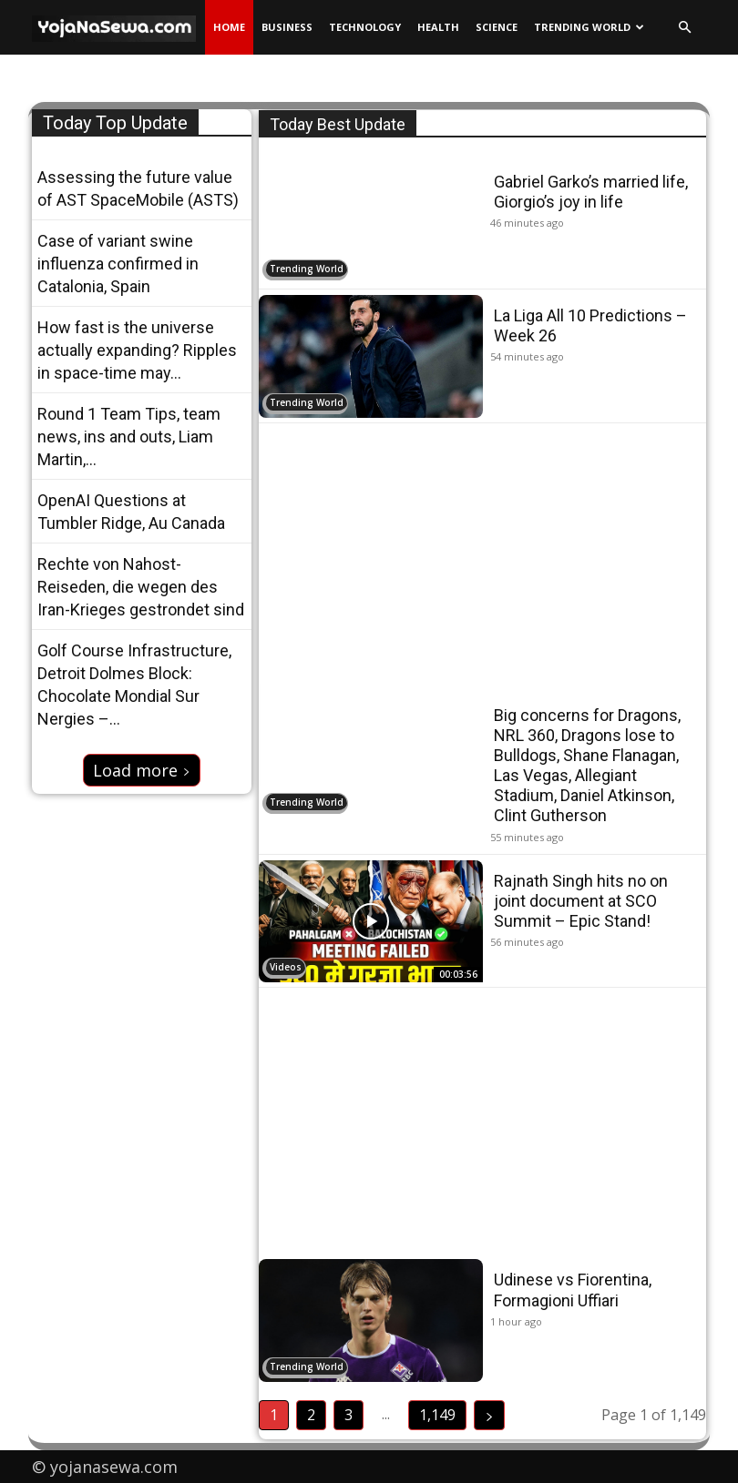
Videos (286, 966)
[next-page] (489, 1415)
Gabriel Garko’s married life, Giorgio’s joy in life (591, 191)
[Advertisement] (482, 556)
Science (497, 27)
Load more (141, 770)
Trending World (589, 27)
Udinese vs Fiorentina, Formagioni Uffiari (572, 1289)
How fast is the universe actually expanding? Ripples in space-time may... (137, 350)
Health (438, 27)
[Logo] (118, 27)
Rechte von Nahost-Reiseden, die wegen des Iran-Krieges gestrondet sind (140, 586)
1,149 (437, 1415)
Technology (365, 27)
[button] (684, 27)
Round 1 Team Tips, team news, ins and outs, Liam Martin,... (128, 436)
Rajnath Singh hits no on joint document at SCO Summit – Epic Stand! (581, 899)
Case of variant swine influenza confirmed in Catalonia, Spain (118, 263)
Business (287, 27)
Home (229, 27)
